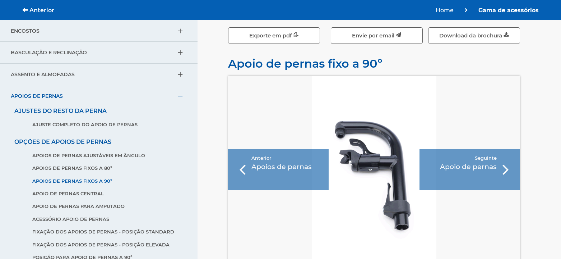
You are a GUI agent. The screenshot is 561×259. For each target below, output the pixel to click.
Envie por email (376, 35)
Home (445, 10)
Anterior (38, 10)
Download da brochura (474, 35)
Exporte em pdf (274, 35)
